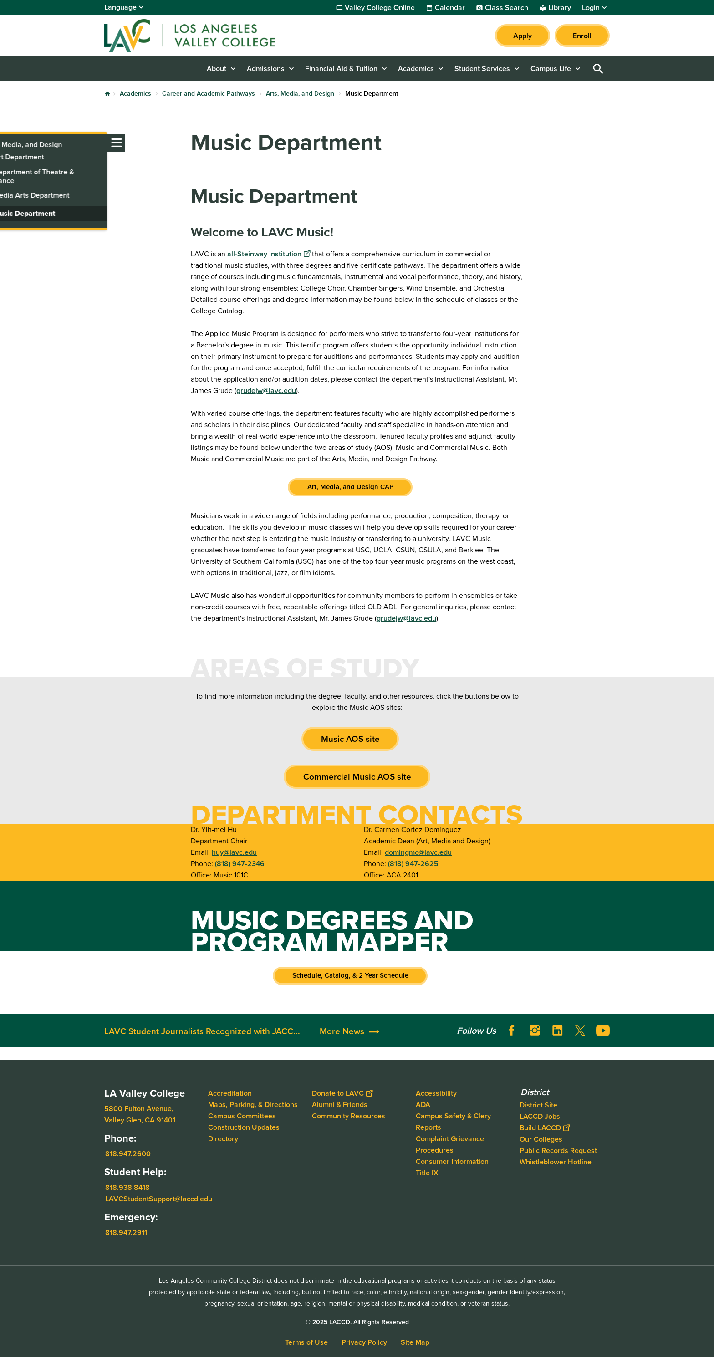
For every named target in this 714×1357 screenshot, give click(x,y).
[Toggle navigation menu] (9, 143)
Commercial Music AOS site (357, 776)
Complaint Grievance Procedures (450, 1144)
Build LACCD (545, 1127)
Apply (522, 36)
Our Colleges (541, 1139)
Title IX (427, 1173)
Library (559, 8)
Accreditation (230, 1093)
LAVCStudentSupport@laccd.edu (158, 1199)
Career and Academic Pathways (208, 93)
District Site (538, 1105)
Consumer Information (452, 1161)
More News (342, 1031)
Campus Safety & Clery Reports (453, 1122)
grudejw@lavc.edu (266, 390)
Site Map (415, 1342)
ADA (423, 1104)
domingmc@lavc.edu (418, 852)
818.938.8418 (127, 1187)
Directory (223, 1138)
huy (218, 852)
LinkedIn (557, 1030)
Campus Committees (242, 1116)
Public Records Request (558, 1150)
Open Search (598, 68)
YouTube (603, 1030)
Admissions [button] (266, 68)
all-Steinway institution (268, 254)
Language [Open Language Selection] (120, 7)
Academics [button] (416, 68)
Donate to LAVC (342, 1093)
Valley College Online (380, 8)
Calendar (450, 8)
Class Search (506, 8)
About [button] (216, 68)
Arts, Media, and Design (300, 93)
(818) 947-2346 (240, 863)
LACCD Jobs (540, 1116)
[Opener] (705, 1024)
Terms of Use (306, 1342)
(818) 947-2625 (413, 863)
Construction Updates (244, 1127)
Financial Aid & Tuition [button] (341, 68)
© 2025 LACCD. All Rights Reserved (357, 1322)
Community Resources (348, 1116)
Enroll (582, 36)
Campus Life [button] (550, 68)
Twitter (580, 1030)
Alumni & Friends (339, 1104)
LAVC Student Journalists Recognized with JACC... (202, 1031)
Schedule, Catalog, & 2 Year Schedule (350, 975)
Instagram (534, 1030)
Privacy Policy (364, 1342)
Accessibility (436, 1093)
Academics (135, 93)
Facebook (512, 1030)
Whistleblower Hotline (556, 1162)
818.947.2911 (126, 1232)
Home (107, 94)
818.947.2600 (128, 1153)
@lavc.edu (240, 852)
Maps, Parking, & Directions (253, 1104)
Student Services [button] (482, 68)
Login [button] (591, 8)
